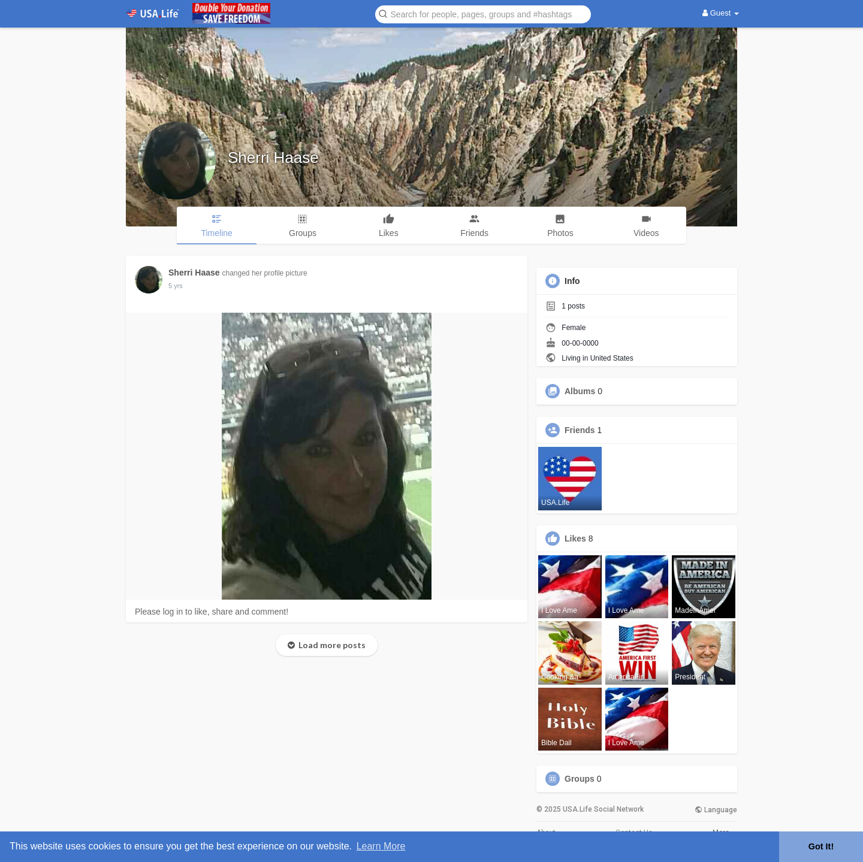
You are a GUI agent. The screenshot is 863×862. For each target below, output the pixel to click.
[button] (483, 13)
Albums (580, 391)
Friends (580, 430)
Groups (580, 779)
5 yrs (175, 285)
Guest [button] (720, 12)
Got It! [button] (821, 846)
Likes (575, 538)
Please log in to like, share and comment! (211, 611)
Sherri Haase (273, 158)
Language (716, 809)
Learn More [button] (381, 846)
